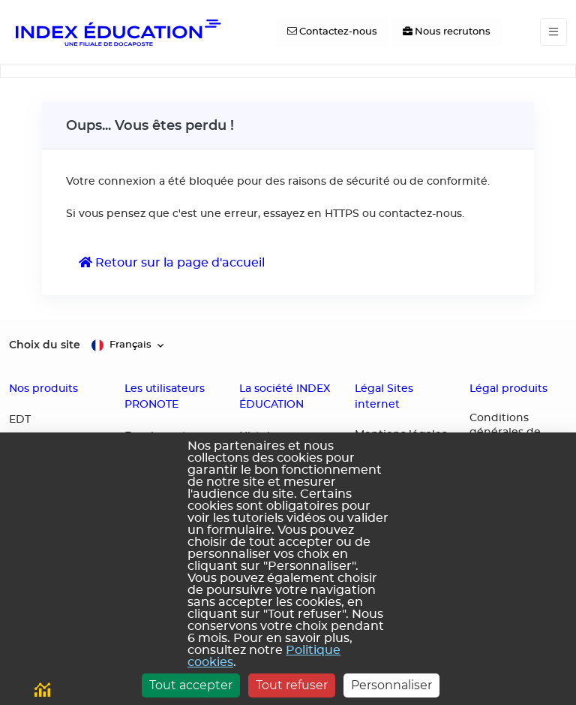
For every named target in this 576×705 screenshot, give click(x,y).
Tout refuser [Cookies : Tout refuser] (292, 685)
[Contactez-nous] (332, 32)
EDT (20, 419)
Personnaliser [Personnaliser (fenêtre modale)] (391, 685)
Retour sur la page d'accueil (172, 262)
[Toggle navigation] (553, 32)
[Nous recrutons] (447, 32)
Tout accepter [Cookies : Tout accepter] (190, 685)
